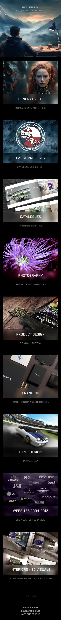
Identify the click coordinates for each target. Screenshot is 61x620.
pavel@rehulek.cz (30, 611)
